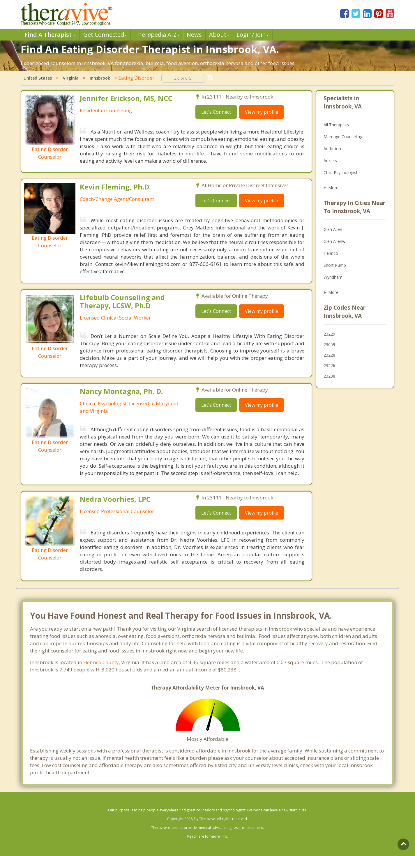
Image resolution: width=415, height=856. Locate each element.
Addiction (332, 148)
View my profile (261, 112)
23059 (329, 344)
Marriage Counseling (343, 136)
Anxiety (330, 160)
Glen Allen (333, 229)
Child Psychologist (341, 172)
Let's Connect (216, 112)
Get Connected (105, 34)
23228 (329, 355)
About (219, 34)
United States (38, 78)
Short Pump (335, 265)
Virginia (71, 78)
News (194, 34)
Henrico (331, 253)
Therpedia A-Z (156, 34)
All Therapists (336, 124)
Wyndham (333, 277)
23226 (329, 365)
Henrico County (101, 662)
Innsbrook (100, 78)
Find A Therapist (50, 34)
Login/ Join (252, 34)
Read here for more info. (207, 836)
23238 (329, 376)
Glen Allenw (334, 241)
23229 (329, 334)
